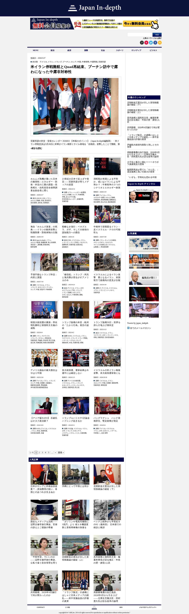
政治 (52, 50)
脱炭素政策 (112, 202)
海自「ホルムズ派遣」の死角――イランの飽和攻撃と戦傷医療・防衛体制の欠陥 (44, 230)
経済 (69, 50)
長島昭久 (46, 203)
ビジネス (153, 50)
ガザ (81, 288)
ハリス (73, 385)
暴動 (81, 295)
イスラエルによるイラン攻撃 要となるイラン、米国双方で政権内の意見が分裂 (107, 277)
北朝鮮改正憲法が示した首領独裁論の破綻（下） (143, 103)
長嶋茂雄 (39, 342)
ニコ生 (67, 607)
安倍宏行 (48, 200)
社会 (103, 50)
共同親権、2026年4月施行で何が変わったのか (143, 128)
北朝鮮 (42, 383)
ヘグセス (72, 340)
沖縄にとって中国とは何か (75, 486)
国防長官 (65, 342)
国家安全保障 (35, 385)
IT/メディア (136, 50)
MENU (36, 50)
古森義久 (49, 383)
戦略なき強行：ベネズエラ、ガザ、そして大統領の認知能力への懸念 (75, 230)
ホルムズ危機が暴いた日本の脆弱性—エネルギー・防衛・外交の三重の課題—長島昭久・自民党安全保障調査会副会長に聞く (44, 185)
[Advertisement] (143, 76)
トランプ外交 (74, 242)
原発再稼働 (105, 200)
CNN (69, 240)
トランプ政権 (67, 292)
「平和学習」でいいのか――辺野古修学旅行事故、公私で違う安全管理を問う (44, 560)
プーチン (66, 62)
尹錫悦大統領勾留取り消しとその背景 (143, 146)
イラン (50, 62)
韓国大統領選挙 (48, 342)
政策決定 (79, 244)
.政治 (34, 198)
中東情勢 (85, 62)
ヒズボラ (101, 242)
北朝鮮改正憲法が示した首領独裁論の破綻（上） (143, 111)
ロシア (73, 62)
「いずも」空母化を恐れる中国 (142, 177)
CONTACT (40, 607)
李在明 (45, 340)
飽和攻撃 (34, 247)
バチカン (41, 338)
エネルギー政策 (99, 197)
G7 (100, 288)
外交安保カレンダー (69, 199)
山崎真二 (97, 247)
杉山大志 (104, 202)
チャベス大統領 (110, 240)
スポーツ (119, 50)
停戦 (63, 197)
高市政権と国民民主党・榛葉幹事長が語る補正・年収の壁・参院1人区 (107, 560)
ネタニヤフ (42, 287)
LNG (44, 198)
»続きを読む (36, 148)
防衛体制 (46, 244)
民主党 (77, 387)
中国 (79, 62)
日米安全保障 (35, 433)
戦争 (106, 433)
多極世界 (80, 199)
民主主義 (52, 340)
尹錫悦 (40, 340)
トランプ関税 (82, 338)
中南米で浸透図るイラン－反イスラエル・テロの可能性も (107, 230)
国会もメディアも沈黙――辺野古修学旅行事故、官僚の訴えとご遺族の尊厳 (44, 524)
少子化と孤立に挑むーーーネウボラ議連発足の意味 (143, 163)
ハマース (65, 340)
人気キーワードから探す (152, 38)
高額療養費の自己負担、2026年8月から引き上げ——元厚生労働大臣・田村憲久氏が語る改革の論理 (143, 154)
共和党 (64, 387)
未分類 (35, 62)
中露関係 (94, 62)
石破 (42, 433)
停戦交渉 (48, 338)
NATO (70, 336)
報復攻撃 (115, 383)
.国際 (65, 192)
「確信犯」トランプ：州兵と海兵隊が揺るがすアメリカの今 (75, 277)
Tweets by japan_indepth (137, 323)
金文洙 (33, 342)
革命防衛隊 (105, 247)
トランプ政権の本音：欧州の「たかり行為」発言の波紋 (75, 325)
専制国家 (44, 385)
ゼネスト (106, 431)
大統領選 (83, 433)
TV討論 (70, 428)
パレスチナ (80, 385)
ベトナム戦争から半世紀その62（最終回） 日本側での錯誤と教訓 (107, 524)
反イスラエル (110, 244)
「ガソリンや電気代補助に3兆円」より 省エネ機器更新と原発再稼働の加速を (75, 524)
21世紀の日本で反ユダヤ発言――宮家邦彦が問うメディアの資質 (75, 182)
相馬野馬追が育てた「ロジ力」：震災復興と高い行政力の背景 (143, 171)
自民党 (40, 203)
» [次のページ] (55, 452)
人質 (102, 433)
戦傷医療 (44, 242)
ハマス (115, 335)
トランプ (58, 62)
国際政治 (112, 200)
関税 (81, 342)
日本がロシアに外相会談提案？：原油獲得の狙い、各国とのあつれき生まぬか (44, 489)
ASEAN (38, 198)
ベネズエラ (83, 242)
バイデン (65, 433)
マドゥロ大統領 (99, 244)
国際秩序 (65, 244)
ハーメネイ (110, 290)
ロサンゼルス (67, 295)
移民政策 (65, 297)
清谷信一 (34, 244)
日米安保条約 (109, 337)
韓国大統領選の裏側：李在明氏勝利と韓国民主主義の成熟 (44, 325)
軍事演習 (104, 385)
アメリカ (43, 62)
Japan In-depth (41, 240)
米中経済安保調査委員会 (39, 387)
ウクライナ (46, 336)
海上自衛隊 (52, 242)
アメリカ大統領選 (74, 381)
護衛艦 (40, 244)
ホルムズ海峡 (35, 200)
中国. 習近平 (40, 289)
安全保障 (34, 203)
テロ (95, 242)
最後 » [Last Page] (61, 452)
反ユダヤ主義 (70, 197)
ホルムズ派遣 (35, 242)
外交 (70, 342)
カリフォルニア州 (68, 290)
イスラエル (76, 240)
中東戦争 (97, 200)
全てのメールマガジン (139, 328)
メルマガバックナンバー (147, 607)
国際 (86, 50)
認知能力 (65, 247)
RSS (121, 607)
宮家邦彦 (102, 62)
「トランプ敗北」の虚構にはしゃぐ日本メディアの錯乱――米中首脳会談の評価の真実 (143, 137)
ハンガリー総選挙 (79, 192)
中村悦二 (97, 433)
